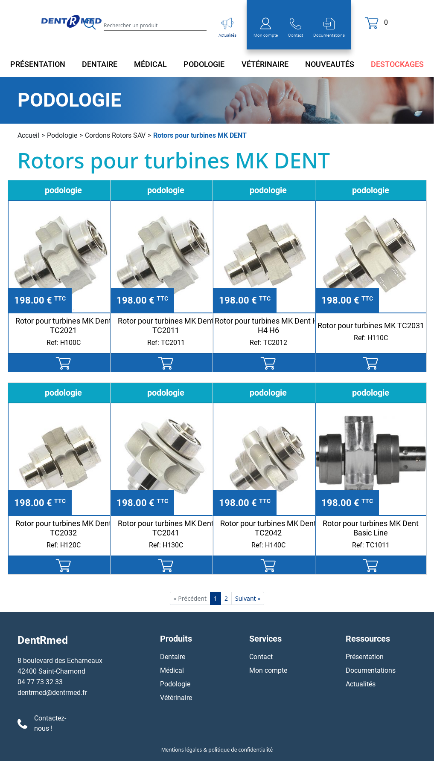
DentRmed (42, 640)
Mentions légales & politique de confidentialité (217, 749)
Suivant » (247, 598)
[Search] (155, 25)
